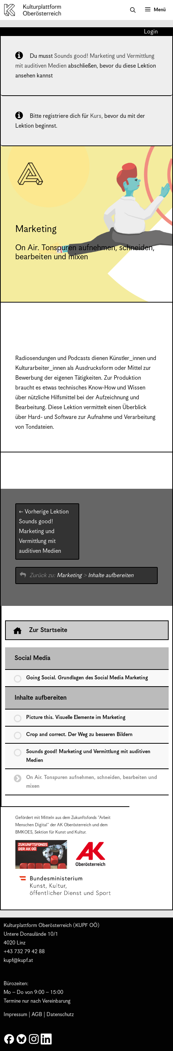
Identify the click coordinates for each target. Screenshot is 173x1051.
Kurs (95, 116)
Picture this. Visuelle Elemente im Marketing (75, 717)
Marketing (69, 575)
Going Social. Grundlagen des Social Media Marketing (87, 678)
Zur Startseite (40, 630)
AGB (37, 1015)
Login (151, 32)
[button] (132, 10)
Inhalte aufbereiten (110, 575)
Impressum (15, 1015)
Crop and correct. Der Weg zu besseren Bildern (79, 735)
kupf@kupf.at (18, 960)
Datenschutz (60, 1015)
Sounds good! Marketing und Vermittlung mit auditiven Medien (44, 531)
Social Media (33, 658)
